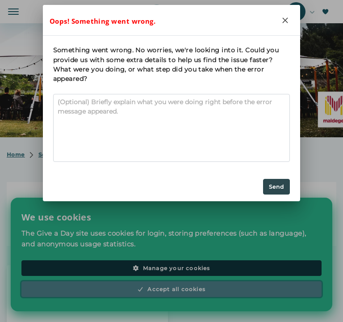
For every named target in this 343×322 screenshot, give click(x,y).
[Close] (284, 20)
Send (276, 186)
